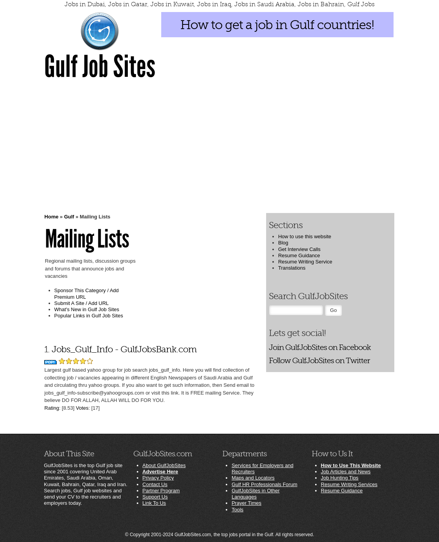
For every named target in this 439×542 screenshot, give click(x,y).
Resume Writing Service (305, 262)
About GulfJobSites (164, 465)
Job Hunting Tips (340, 478)
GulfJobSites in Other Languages (256, 494)
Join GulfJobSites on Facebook (320, 347)
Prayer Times (246, 503)
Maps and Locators (253, 478)
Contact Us (155, 484)
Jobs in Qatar (127, 4)
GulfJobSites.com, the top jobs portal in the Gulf (223, 534)
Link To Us (154, 503)
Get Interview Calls (299, 249)
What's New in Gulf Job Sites (86, 309)
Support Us (155, 497)
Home (51, 217)
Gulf (69, 217)
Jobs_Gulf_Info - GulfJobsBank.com (124, 349)
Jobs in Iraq (214, 4)
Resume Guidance (299, 255)
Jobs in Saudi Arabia (264, 4)
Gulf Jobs (361, 4)
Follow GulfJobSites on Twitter (319, 361)
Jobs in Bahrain (321, 4)
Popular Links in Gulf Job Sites (88, 316)
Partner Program (161, 491)
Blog (283, 243)
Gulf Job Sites (99, 66)
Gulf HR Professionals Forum (264, 484)
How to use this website (304, 236)
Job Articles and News (346, 471)
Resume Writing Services (349, 484)
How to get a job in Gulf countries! (277, 25)
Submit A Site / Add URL (81, 303)
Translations (291, 268)
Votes (82, 408)
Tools (237, 510)
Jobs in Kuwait (172, 4)
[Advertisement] (219, 146)
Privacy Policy (158, 478)
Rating (51, 408)
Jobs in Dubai (84, 4)
